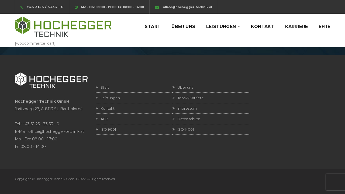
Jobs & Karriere (190, 98)
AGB (104, 119)
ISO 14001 (185, 129)
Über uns (185, 87)
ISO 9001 (108, 129)
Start (105, 87)
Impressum (187, 108)
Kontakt (108, 108)
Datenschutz (188, 119)
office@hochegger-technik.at (187, 7)
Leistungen (110, 98)
